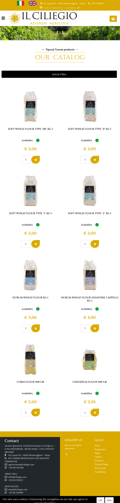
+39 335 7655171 (15, 480)
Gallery (98, 456)
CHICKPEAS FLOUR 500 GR (89, 382)
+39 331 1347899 (15, 492)
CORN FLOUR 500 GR (30, 382)
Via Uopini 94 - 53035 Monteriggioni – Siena (29, 455)
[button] (113, 19)
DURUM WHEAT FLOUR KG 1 (30, 297)
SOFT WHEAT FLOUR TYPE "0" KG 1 (89, 129)
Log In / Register (53, 8)
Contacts (99, 460)
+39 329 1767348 (15, 467)
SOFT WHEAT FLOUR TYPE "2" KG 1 (89, 213)
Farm (97, 445)
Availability (27, 140)
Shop (97, 453)
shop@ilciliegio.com (18, 489)
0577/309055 (97, 3)
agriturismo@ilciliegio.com (21, 464)
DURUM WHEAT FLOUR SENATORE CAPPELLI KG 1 (89, 299)
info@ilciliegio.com (17, 477)
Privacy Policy (101, 464)
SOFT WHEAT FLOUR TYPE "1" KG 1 (30, 213)
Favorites (70, 8)
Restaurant (100, 449)
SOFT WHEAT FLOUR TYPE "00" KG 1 (30, 129)
